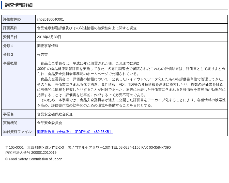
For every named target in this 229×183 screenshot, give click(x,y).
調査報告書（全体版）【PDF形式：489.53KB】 (75, 132)
